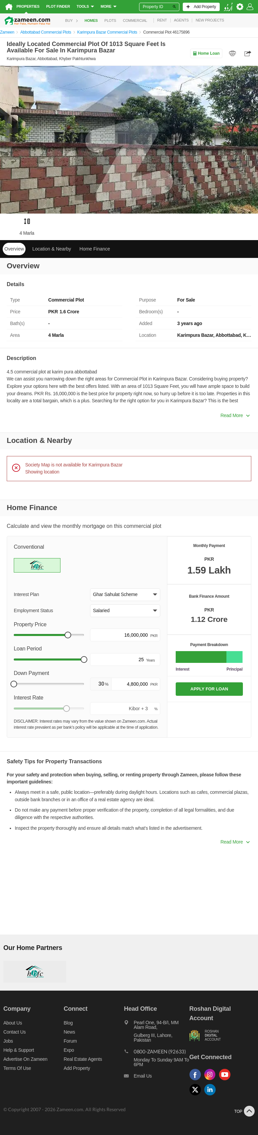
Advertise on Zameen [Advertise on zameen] (25, 1059)
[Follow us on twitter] (196, 1095)
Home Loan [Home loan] (206, 53)
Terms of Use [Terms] (17, 1068)
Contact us (14, 1032)
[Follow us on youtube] (226, 1080)
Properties (27, 6)
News (69, 1032)
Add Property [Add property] (77, 1068)
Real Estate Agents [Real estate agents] (83, 1059)
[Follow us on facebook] (196, 1080)
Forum (70, 1041)
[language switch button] (228, 7)
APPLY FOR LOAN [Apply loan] (209, 688)
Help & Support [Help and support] (18, 1050)
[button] (125, 594)
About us (12, 1023)
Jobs (8, 1041)
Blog (68, 1023)
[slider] (67, 635)
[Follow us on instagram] (211, 1080)
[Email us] (156, 1078)
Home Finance (95, 249)
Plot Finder (58, 6)
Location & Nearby (51, 249)
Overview (14, 249)
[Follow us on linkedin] (211, 1095)
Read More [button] (235, 415)
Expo (69, 1050)
